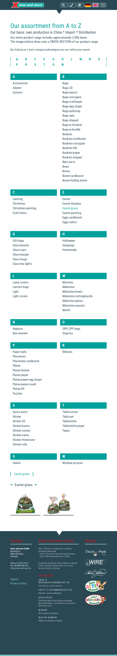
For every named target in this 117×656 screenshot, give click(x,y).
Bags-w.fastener (72, 124)
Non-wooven (20, 333)
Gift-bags (18, 240)
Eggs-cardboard (72, 217)
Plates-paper (20, 375)
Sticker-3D (19, 421)
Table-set (68, 416)
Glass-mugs (20, 259)
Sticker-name (21, 435)
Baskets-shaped (72, 157)
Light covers (20, 296)
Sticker (17, 416)
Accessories (20, 83)
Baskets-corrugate (73, 143)
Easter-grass (70, 208)
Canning (18, 199)
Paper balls (20, 351)
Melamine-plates (72, 300)
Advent (17, 87)
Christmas (19, 203)
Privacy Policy (18, 583)
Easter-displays (71, 203)
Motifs (66, 310)
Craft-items (20, 212)
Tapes (66, 430)
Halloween (68, 240)
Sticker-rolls (20, 444)
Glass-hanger (21, 254)
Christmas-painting (24, 208)
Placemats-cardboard (26, 361)
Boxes (66, 171)
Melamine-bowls (72, 291)
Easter (66, 199)
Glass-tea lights (22, 263)
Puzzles (17, 393)
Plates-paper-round (24, 384)
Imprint (14, 579)
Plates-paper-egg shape (27, 379)
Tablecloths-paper (73, 425)
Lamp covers (20, 282)
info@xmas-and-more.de (20, 568)
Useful (16, 463)
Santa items (20, 412)
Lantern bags (21, 287)
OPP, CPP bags (71, 328)
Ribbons (67, 351)
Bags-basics (69, 92)
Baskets (67, 134)
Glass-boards (21, 245)
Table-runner (70, 412)
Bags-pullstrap (71, 111)
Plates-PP (19, 388)
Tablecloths (69, 421)
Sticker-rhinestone (24, 439)
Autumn (18, 92)
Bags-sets (68, 115)
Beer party (68, 161)
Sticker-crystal (21, 430)
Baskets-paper (71, 152)
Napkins (18, 328)
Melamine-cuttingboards (77, 296)
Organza (67, 333)
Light (16, 291)
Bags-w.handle (71, 129)
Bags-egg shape (72, 106)
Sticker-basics (21, 425)
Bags (65, 83)
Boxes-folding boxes (74, 180)
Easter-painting (71, 212)
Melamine (68, 287)
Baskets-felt (69, 148)
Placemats (19, 356)
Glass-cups (19, 250)
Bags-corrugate (71, 97)
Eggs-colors (69, 222)
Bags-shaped (70, 120)
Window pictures (72, 463)
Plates (16, 365)
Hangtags (68, 245)
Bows (65, 166)
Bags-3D (67, 87)
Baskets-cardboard (74, 138)
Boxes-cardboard (72, 175)
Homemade (69, 250)
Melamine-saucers (73, 305)
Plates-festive (21, 370)
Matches (67, 282)
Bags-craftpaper (72, 101)
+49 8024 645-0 (22, 563)
